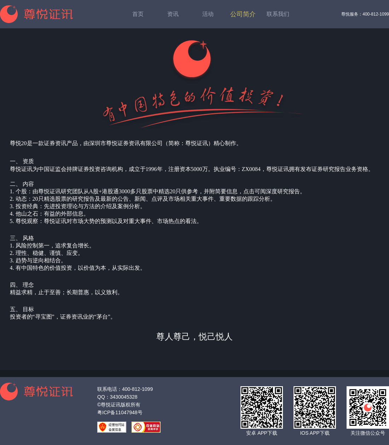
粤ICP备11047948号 (120, 412)
